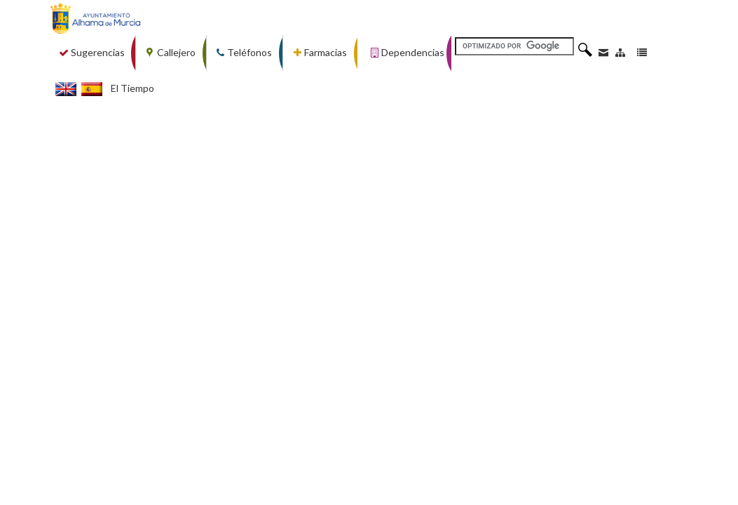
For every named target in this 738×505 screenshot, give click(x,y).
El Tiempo (132, 88)
